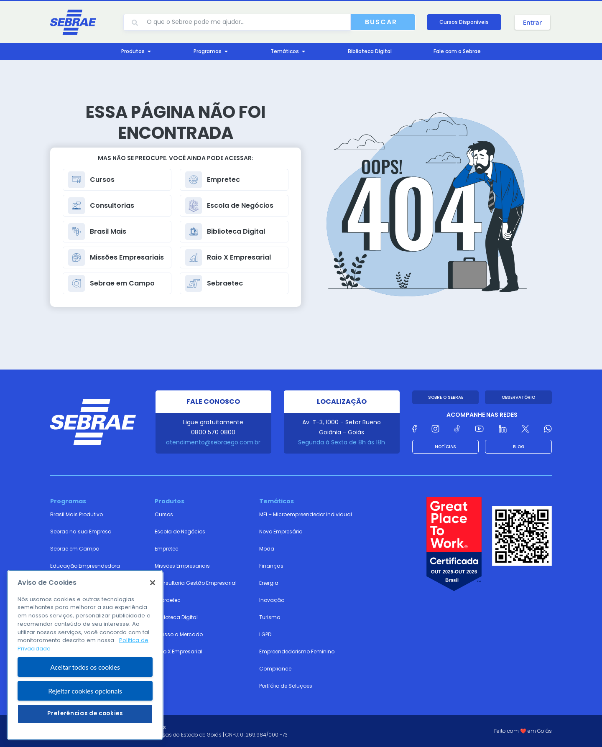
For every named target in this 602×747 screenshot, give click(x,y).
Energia (268, 582)
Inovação (271, 600)
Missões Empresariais (182, 565)
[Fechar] (152, 612)
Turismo (269, 617)
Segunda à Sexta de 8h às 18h (341, 442)
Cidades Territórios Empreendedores (96, 582)
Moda (266, 548)
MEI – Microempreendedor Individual (305, 514)
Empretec (167, 548)
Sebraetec (168, 600)
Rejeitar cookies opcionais (85, 720)
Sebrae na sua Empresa (81, 531)
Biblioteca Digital (176, 617)
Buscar (381, 22)
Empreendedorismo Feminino (296, 651)
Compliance (275, 668)
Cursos (164, 514)
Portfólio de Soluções (285, 685)
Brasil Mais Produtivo (76, 514)
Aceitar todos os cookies (85, 697)
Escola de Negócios (180, 531)
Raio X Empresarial (178, 651)
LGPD (265, 634)
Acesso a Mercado (179, 634)
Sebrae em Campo (74, 548)
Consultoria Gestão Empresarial (196, 582)
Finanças (271, 565)
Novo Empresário (280, 531)
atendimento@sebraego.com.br (213, 442)
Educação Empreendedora (85, 565)
